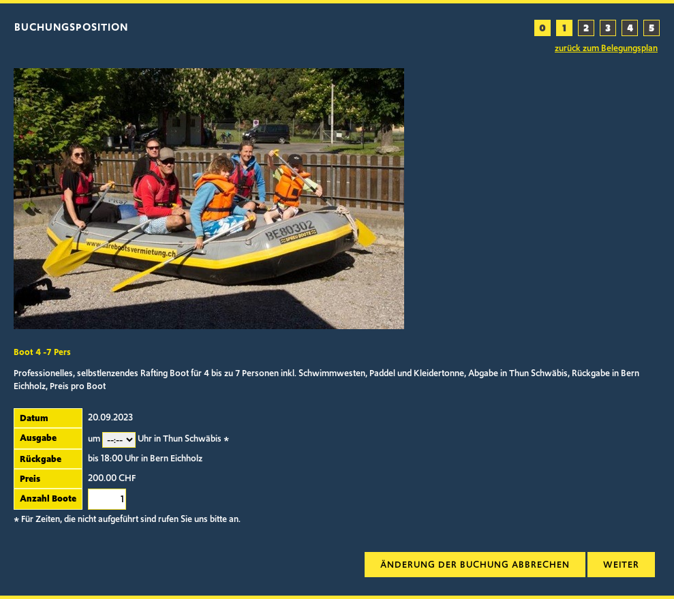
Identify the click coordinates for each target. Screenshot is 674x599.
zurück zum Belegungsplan (606, 48)
